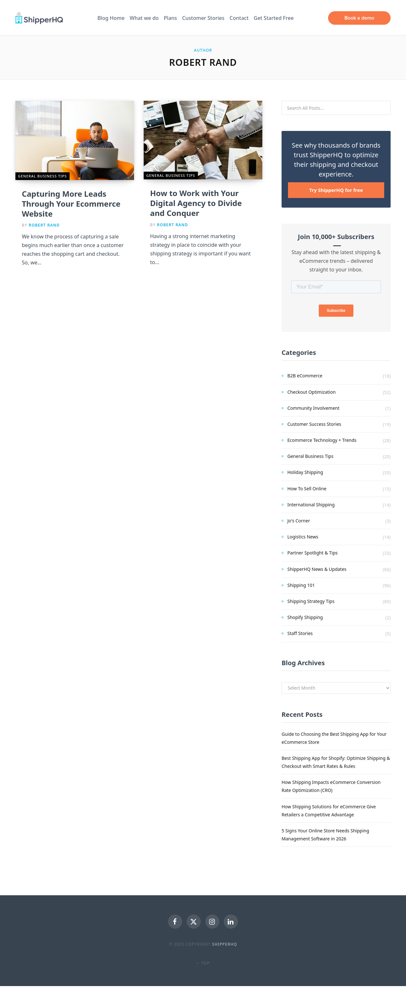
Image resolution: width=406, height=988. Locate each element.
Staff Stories (300, 633)
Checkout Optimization (311, 392)
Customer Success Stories (314, 424)
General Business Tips (42, 176)
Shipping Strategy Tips (310, 601)
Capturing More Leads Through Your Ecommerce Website (71, 203)
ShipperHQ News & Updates (316, 569)
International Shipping (311, 505)
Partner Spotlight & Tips (312, 553)
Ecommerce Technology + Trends (322, 440)
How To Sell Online (306, 488)
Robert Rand (44, 225)
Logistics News (302, 537)
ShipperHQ (224, 946)
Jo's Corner (298, 521)
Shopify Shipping (305, 617)
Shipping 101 (301, 585)
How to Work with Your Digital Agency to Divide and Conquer (196, 203)
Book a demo (359, 17)
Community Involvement (313, 408)
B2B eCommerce (304, 376)
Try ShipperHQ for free (336, 190)
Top (203, 965)
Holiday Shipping (305, 472)
